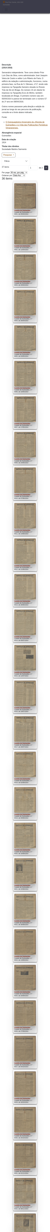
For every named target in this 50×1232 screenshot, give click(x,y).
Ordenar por (7, 175)
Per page (6, 172)
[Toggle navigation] (6, 9)
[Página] (33, 168)
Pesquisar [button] (7, 155)
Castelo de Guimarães (22, 210)
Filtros (7, 161)
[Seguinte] (46, 168)
